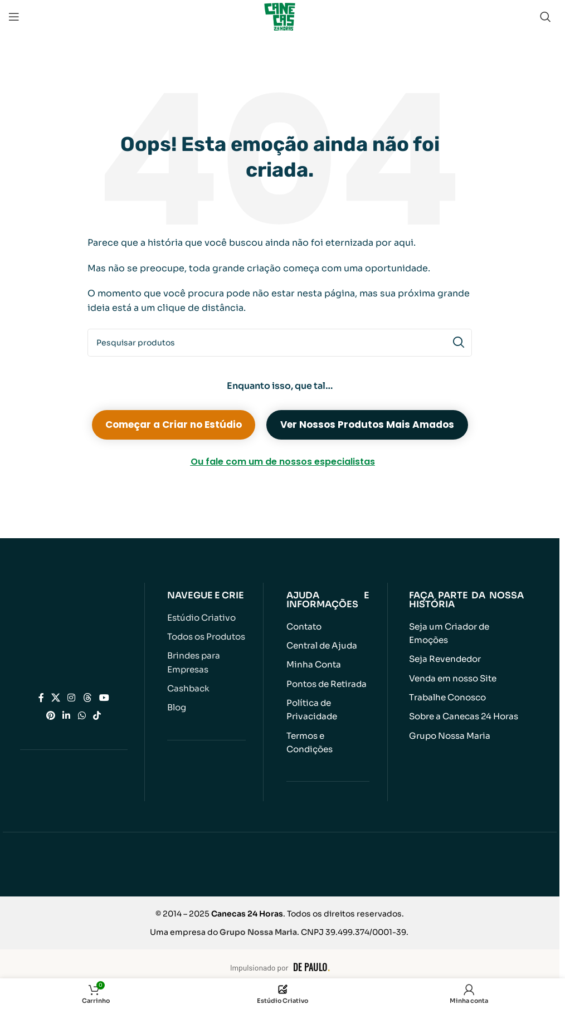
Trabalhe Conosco (447, 696)
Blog (176, 706)
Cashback (188, 688)
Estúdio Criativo (201, 617)
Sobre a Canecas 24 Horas (463, 715)
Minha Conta (313, 664)
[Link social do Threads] (87, 697)
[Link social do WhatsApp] (81, 715)
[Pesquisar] (545, 17)
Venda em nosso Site (452, 677)
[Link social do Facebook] (41, 697)
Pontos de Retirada (326, 683)
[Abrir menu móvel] (14, 17)
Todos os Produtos (206, 636)
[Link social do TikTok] (96, 715)
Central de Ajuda (321, 645)
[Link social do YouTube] (104, 697)
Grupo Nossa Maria (449, 734)
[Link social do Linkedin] (66, 715)
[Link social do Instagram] (71, 697)
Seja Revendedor (444, 659)
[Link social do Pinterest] (51, 715)
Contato (304, 626)
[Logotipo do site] (280, 16)
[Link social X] (56, 697)
